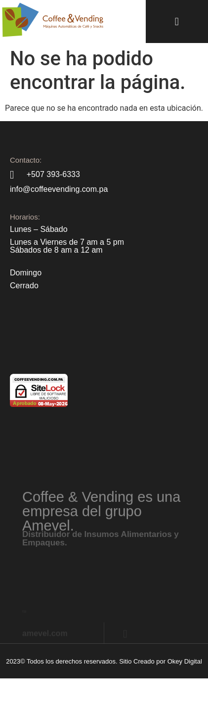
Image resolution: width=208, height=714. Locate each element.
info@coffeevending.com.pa (59, 189)
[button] (176, 21)
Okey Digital (184, 661)
